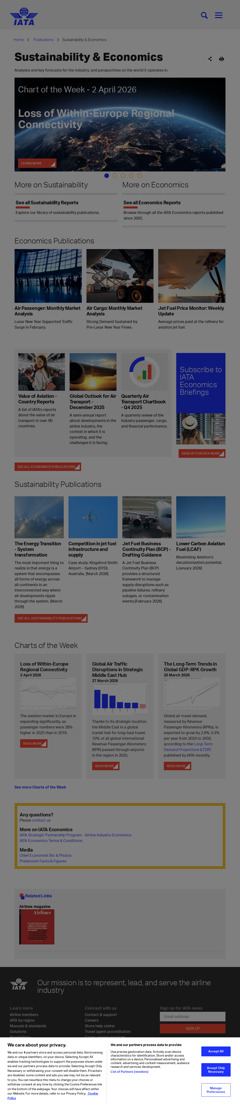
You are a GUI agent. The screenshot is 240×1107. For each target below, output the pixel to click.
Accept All (215, 1055)
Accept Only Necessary (216, 1073)
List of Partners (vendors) (129, 1075)
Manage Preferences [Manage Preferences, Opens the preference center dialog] (216, 1093)
